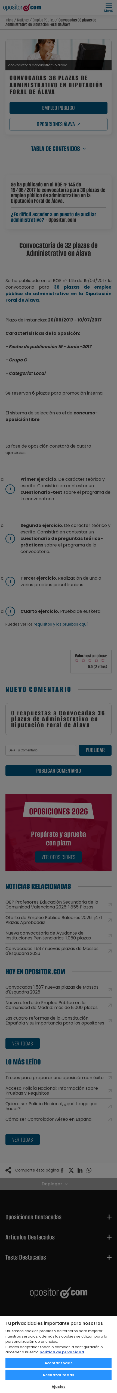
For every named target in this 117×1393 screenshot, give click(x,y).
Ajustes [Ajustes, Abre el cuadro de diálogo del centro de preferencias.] (59, 1386)
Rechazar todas (58, 1375)
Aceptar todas (59, 1363)
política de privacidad (61, 1352)
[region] (58, 1354)
